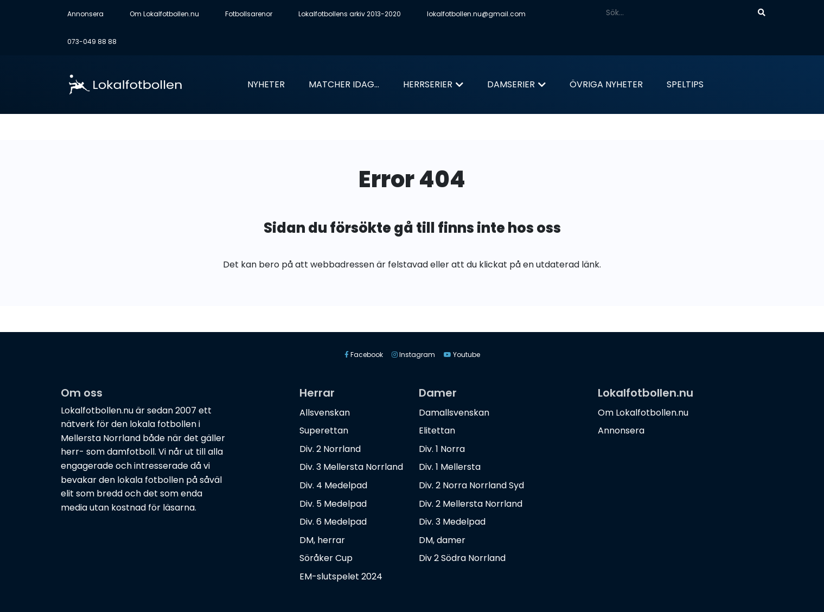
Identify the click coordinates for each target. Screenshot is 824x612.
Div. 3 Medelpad (452, 521)
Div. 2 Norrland (330, 449)
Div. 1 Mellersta (450, 467)
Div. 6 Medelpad (333, 521)
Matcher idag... (344, 84)
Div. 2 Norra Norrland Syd (471, 485)
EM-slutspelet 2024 (340, 576)
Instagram (413, 354)
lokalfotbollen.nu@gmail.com (476, 13)
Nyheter (266, 84)
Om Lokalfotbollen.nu (164, 13)
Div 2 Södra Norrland (462, 558)
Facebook (363, 354)
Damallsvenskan (454, 412)
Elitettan (437, 430)
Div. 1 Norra (442, 449)
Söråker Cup (326, 558)
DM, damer (442, 540)
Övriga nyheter (606, 84)
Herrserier (427, 84)
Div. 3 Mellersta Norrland (351, 467)
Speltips (685, 84)
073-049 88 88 (92, 41)
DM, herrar (322, 540)
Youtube (462, 354)
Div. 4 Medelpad (333, 485)
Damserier (511, 84)
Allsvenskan (324, 412)
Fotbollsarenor (248, 13)
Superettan (323, 430)
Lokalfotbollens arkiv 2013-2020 (349, 13)
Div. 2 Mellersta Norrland (470, 504)
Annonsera (85, 13)
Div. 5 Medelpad (333, 504)
